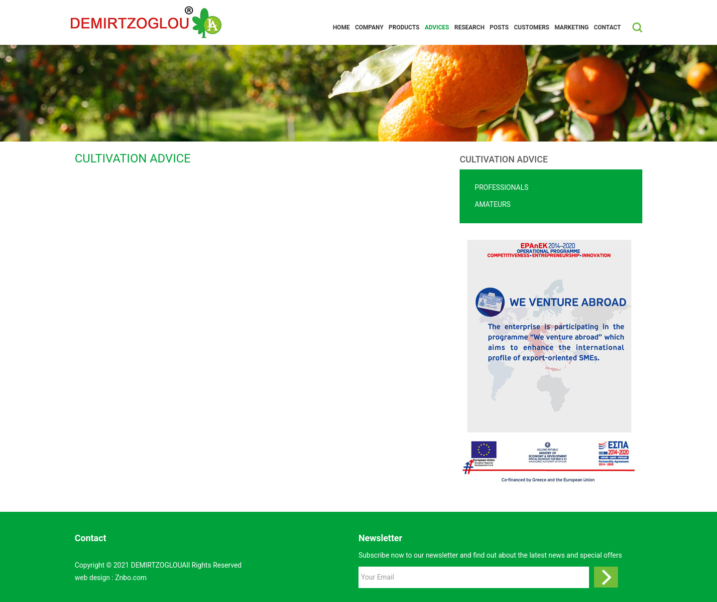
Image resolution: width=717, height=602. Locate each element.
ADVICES (437, 27)
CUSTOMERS (531, 27)
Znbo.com (130, 578)
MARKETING (572, 27)
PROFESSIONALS (501, 187)
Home (341, 27)
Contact (607, 27)
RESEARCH (469, 27)
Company (369, 27)
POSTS (499, 27)
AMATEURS (492, 204)
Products (404, 27)
